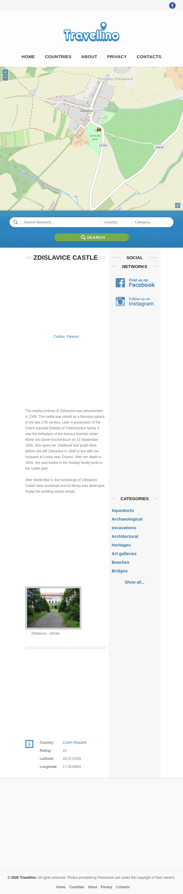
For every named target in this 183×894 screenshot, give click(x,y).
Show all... (134, 582)
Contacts (149, 56)
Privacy (117, 56)
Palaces (72, 337)
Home (28, 56)
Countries (58, 56)
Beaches (120, 562)
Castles (59, 337)
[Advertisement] (66, 296)
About (89, 56)
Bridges (120, 570)
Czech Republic (75, 743)
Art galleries (124, 553)
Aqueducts (123, 510)
